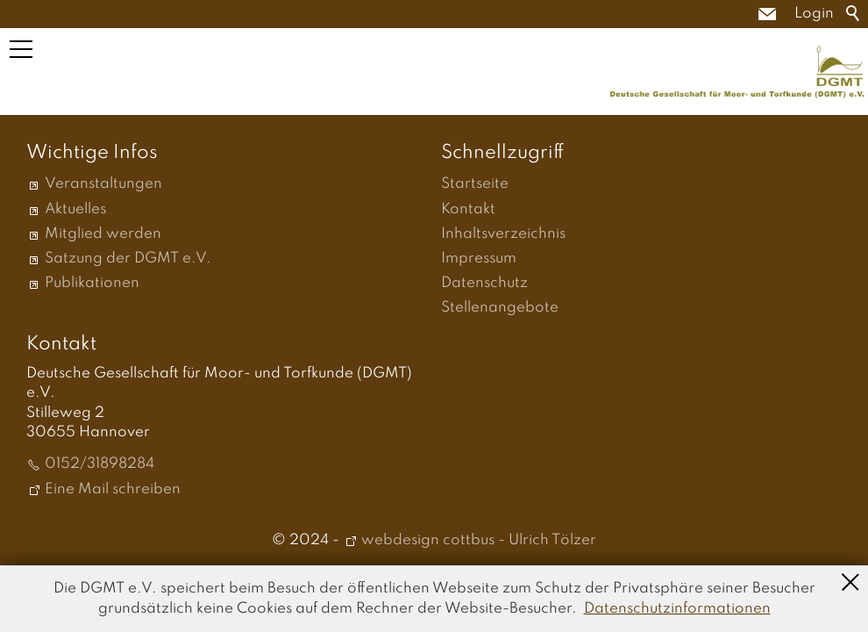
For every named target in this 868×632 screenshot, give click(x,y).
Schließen (850, 580)
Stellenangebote (500, 307)
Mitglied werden (103, 233)
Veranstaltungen (103, 183)
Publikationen (92, 283)
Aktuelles (75, 209)
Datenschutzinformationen (677, 608)
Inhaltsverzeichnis (503, 233)
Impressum (478, 258)
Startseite (475, 183)
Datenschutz (484, 283)
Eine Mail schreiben (113, 489)
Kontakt (468, 209)
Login (814, 13)
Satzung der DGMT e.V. (128, 258)
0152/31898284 (99, 463)
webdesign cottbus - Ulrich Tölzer (478, 540)
